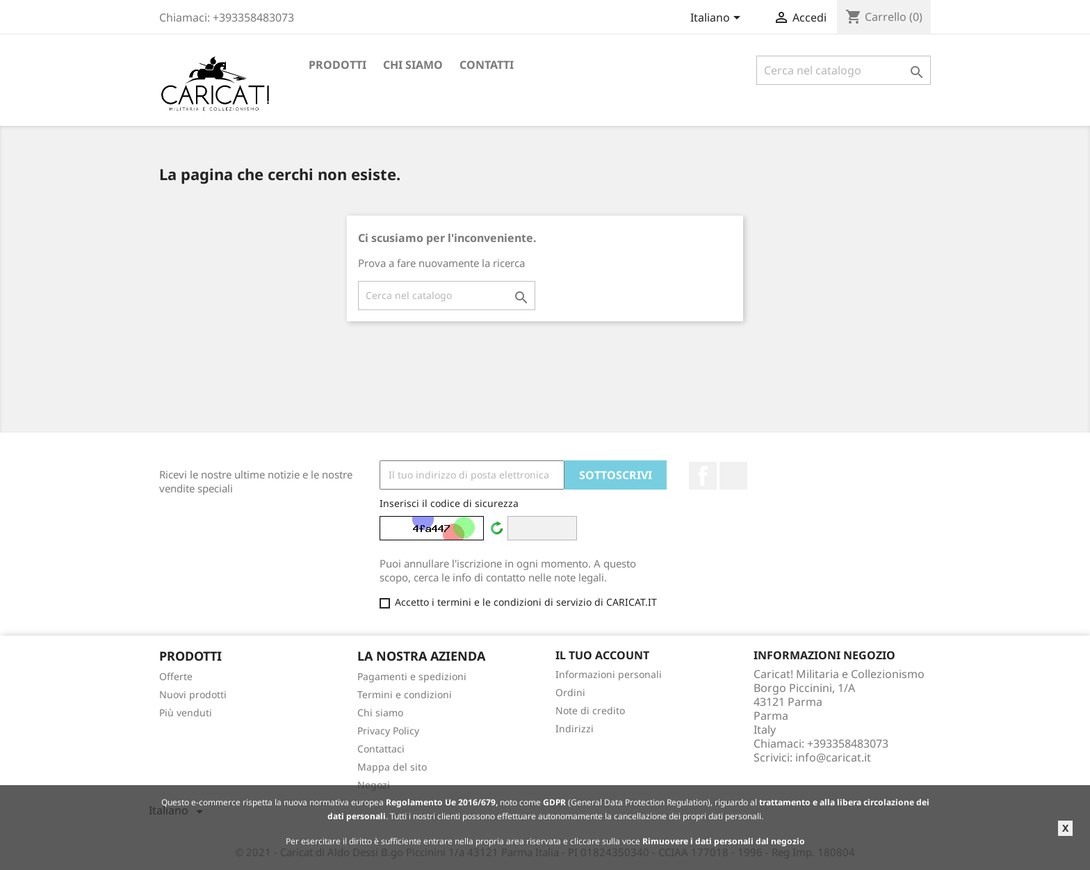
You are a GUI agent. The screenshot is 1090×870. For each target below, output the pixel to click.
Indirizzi (574, 728)
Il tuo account (602, 655)
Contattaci (381, 748)
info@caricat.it (833, 757)
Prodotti (337, 64)
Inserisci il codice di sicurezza (449, 503)
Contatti (486, 64)
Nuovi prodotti (193, 694)
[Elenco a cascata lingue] (717, 18)
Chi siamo (413, 64)
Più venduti (185, 712)
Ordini (570, 692)
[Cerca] (843, 70)
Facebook (703, 476)
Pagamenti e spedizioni (411, 676)
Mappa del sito (392, 766)
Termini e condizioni (404, 694)
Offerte (176, 676)
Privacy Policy (388, 730)
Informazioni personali (608, 674)
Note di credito (590, 710)
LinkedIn (733, 476)
